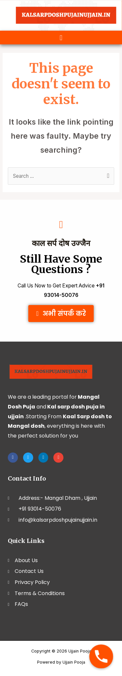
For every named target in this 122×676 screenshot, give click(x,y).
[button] (61, 37)
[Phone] (101, 656)
